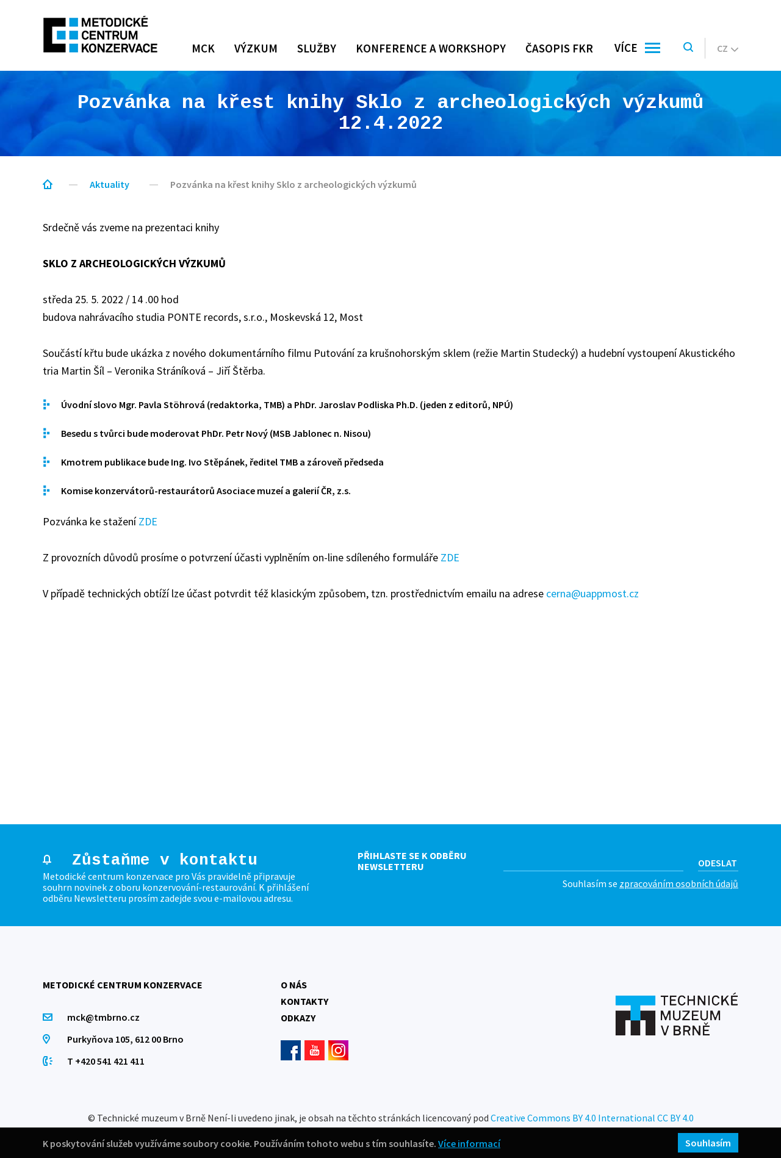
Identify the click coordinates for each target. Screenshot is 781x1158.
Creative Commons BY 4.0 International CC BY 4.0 (592, 1118)
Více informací (469, 1143)
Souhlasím (708, 1143)
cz (727, 48)
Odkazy (298, 1018)
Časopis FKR (559, 48)
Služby (316, 48)
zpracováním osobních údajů (678, 883)
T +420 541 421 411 (106, 1061)
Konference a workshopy (431, 48)
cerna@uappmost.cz (592, 593)
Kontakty (304, 1001)
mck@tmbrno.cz (103, 1017)
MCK (203, 48)
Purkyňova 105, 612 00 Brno (125, 1039)
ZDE (148, 521)
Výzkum (256, 48)
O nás (294, 985)
